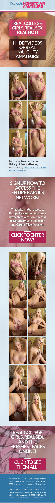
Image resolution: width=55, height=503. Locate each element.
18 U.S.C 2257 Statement (33, 498)
